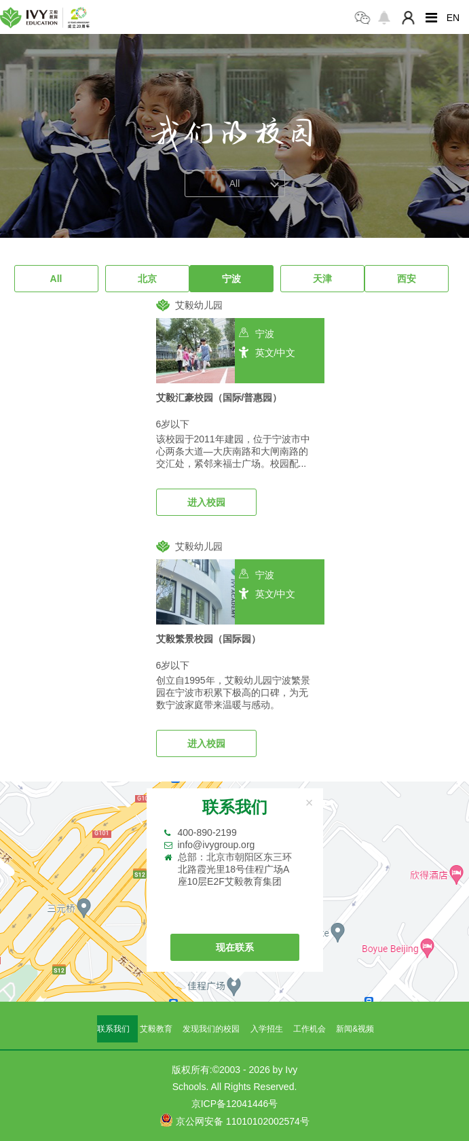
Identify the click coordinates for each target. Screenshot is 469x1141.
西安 (406, 278)
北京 (147, 278)
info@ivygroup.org (216, 844)
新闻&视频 (355, 1029)
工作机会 (309, 1029)
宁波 (231, 278)
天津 (322, 278)
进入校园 (206, 502)
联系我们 (113, 1029)
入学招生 (266, 1029)
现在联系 (235, 947)
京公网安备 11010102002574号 (234, 1120)
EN (453, 17)
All (56, 278)
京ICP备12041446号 (234, 1103)
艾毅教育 (156, 1029)
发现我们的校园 (211, 1029)
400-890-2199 (207, 832)
